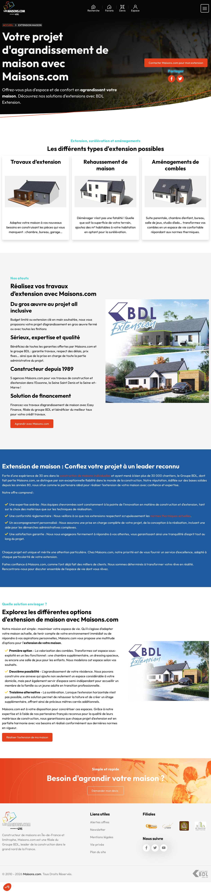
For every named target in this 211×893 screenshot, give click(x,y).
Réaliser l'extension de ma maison (27, 737)
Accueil (8, 25)
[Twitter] (155, 848)
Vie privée (97, 845)
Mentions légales (101, 837)
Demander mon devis (105, 790)
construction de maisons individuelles (85, 476)
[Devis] (122, 8)
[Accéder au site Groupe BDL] (200, 874)
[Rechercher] (93, 8)
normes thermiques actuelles (170, 516)
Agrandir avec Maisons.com (32, 423)
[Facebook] (146, 848)
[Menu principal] (205, 8)
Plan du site (98, 852)
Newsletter (98, 830)
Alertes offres (99, 822)
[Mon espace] (135, 8)
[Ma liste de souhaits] (109, 8)
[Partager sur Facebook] (171, 78)
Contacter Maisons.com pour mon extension (176, 63)
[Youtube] (163, 848)
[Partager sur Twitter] (180, 78)
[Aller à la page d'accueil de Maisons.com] (14, 8)
